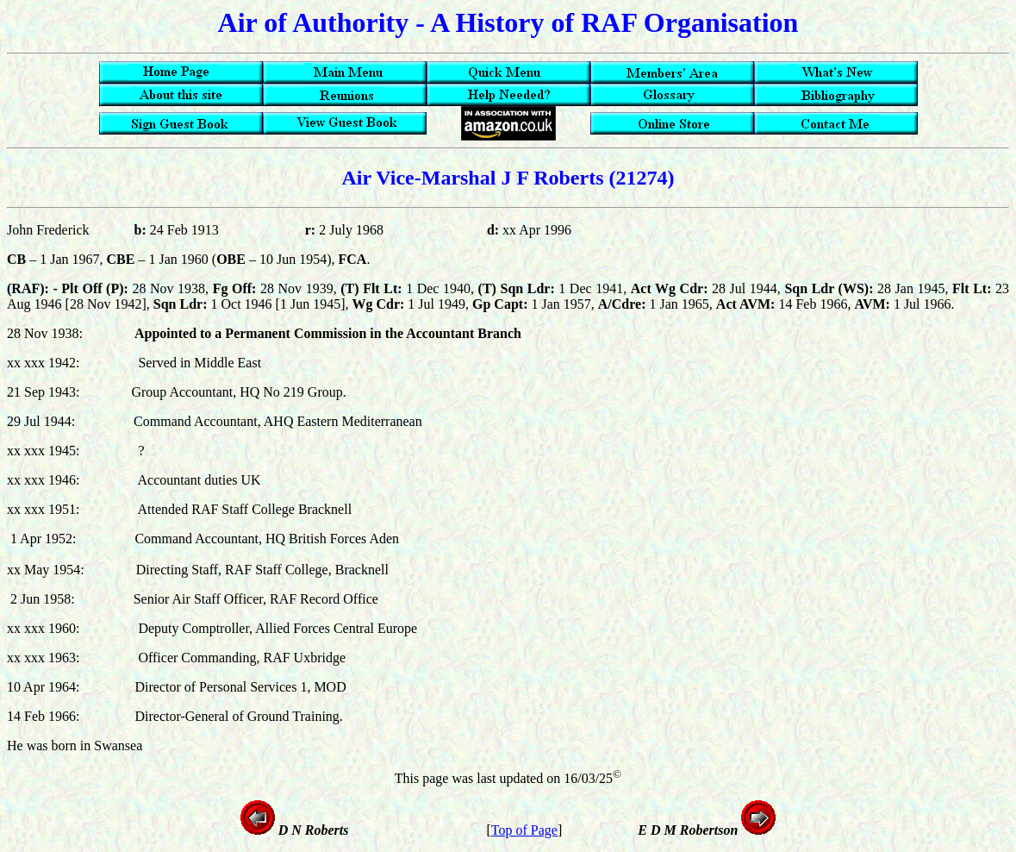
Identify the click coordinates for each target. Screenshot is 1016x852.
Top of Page (524, 830)
